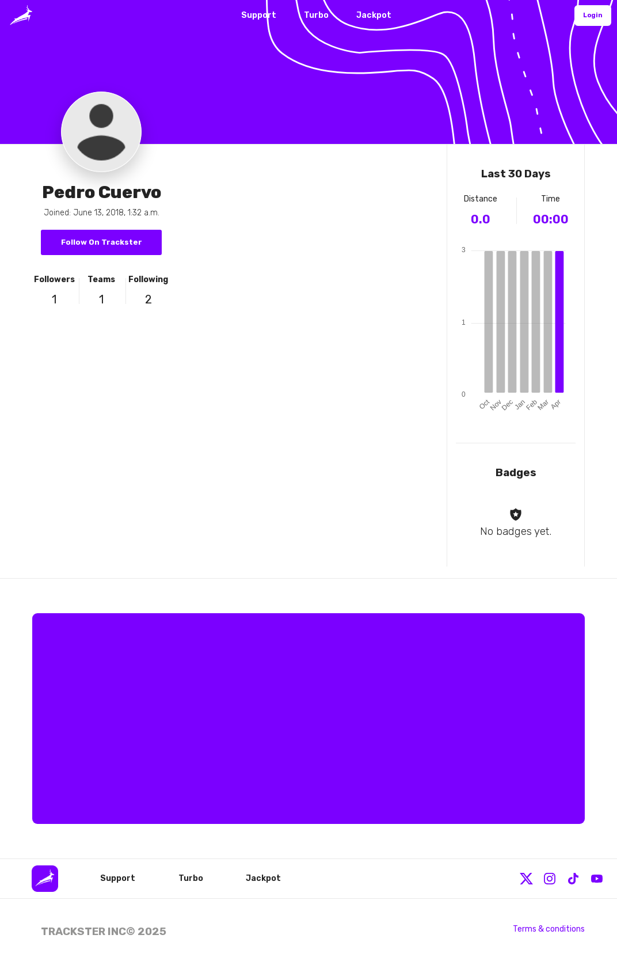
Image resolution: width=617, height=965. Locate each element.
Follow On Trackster (101, 242)
